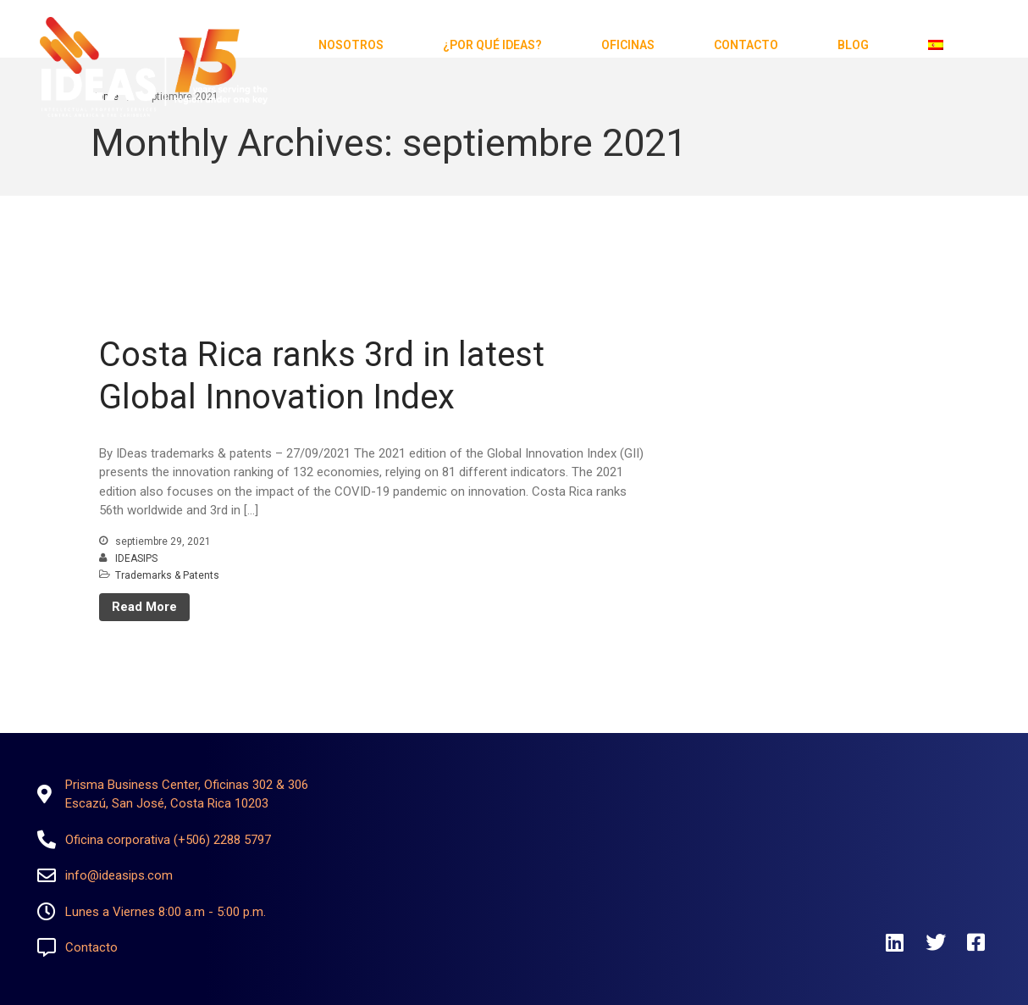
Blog (853, 45)
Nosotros (351, 45)
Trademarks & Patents (167, 575)
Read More (144, 606)
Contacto (746, 45)
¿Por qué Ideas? (492, 45)
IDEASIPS (136, 558)
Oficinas (628, 45)
